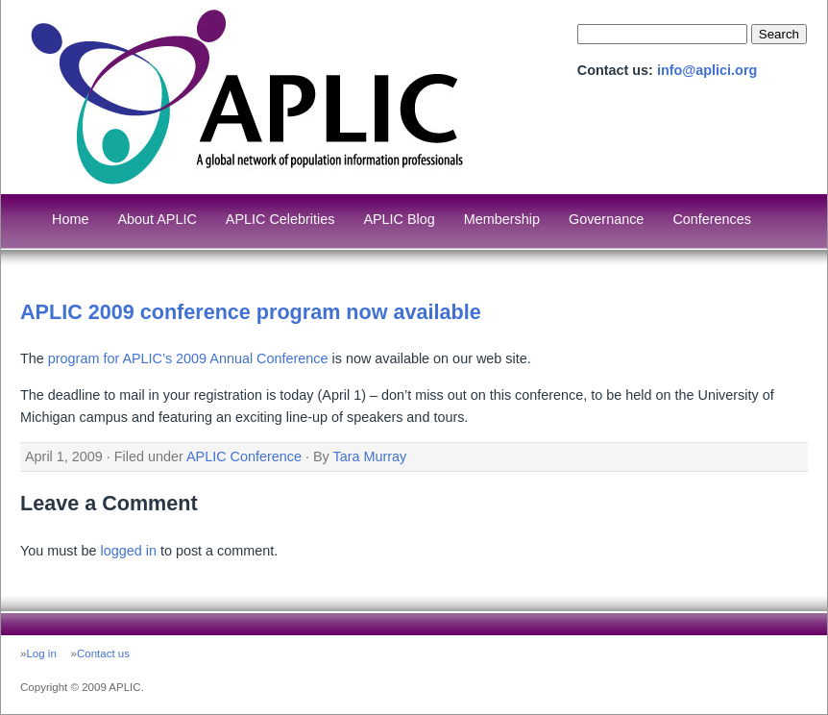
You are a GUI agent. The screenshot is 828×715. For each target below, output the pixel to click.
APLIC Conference (244, 456)
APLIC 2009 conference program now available (250, 312)
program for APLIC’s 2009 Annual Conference (188, 358)
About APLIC (156, 219)
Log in (41, 653)
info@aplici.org (707, 70)
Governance (606, 219)
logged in (128, 550)
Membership (502, 219)
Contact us (103, 653)
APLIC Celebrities (280, 219)
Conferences (711, 219)
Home (70, 219)
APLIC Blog (398, 219)
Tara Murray (370, 456)
